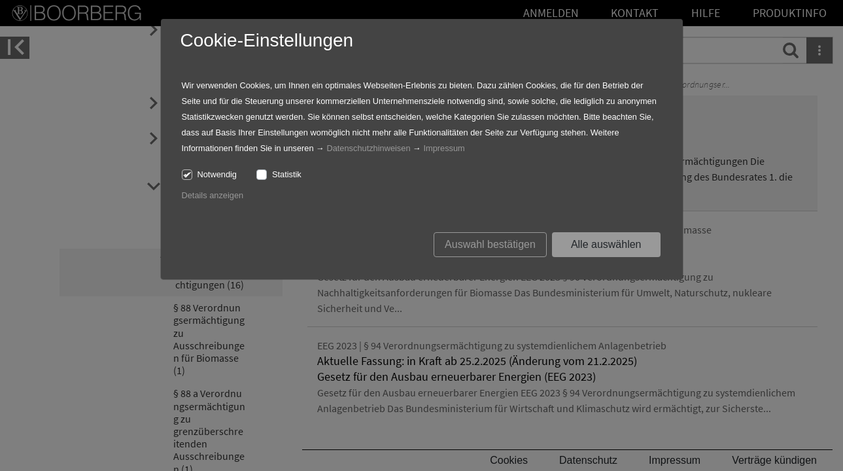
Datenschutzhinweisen (368, 148)
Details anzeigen (213, 195)
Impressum (443, 148)
